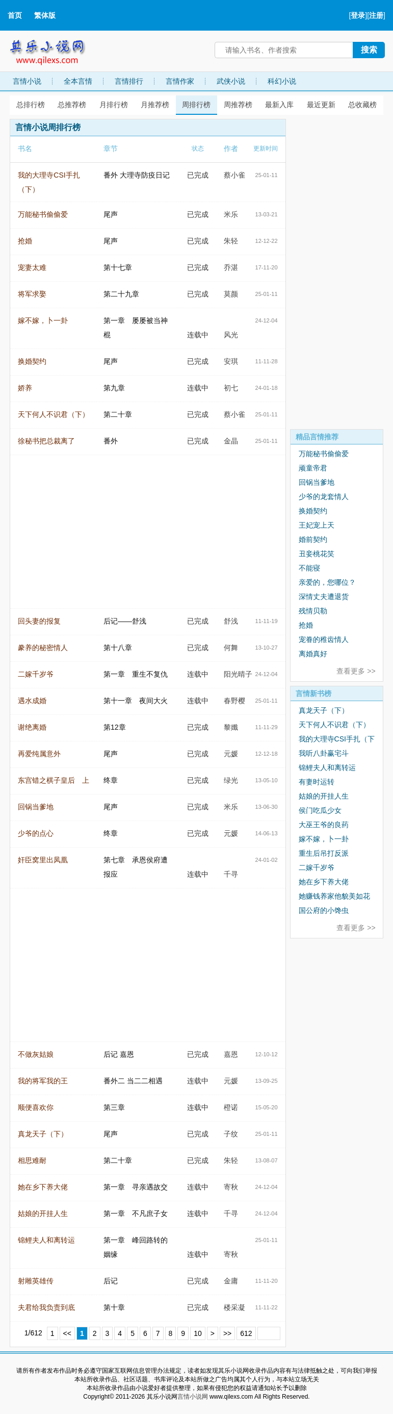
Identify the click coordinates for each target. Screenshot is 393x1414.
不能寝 (309, 568)
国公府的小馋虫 (324, 910)
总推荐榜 (72, 105)
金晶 (231, 441)
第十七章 (117, 267)
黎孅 (231, 727)
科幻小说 (282, 81)
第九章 (114, 388)
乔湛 (231, 267)
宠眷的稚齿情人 (324, 639)
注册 (376, 15)
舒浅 (231, 621)
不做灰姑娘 (36, 1054)
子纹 (231, 1134)
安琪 (231, 361)
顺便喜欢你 (36, 1107)
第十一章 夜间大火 (135, 701)
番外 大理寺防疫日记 (136, 175)
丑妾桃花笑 (316, 554)
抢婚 (25, 241)
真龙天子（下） (43, 1134)
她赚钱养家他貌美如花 (334, 896)
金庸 (231, 1281)
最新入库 (279, 105)
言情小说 (27, 81)
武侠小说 (231, 81)
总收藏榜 (362, 105)
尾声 (110, 214)
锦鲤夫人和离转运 (46, 1240)
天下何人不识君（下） (53, 414)
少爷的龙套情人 (324, 496)
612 (246, 1333)
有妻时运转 (316, 782)
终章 (110, 780)
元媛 (231, 754)
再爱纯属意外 (39, 754)
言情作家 (180, 81)
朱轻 (231, 241)
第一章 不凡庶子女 (135, 1213)
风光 (231, 335)
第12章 (114, 727)
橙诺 (231, 1107)
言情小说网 (192, 1396)
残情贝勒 (313, 611)
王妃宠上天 (316, 525)
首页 (15, 15)
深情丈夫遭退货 (324, 596)
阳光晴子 (238, 674)
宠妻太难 (32, 267)
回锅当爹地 (36, 807)
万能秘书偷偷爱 (43, 214)
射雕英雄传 (36, 1281)
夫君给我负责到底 (46, 1307)
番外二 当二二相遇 (133, 1081)
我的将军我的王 (43, 1081)
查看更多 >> (355, 671)
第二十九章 (121, 294)
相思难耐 (32, 1160)
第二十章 (117, 414)
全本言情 (78, 81)
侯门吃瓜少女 (320, 810)
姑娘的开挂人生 (43, 1213)
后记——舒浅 (124, 621)
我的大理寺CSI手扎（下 (337, 739)
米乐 (231, 214)
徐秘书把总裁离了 (46, 441)
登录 (358, 15)
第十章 (114, 1307)
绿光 (231, 780)
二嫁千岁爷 (36, 674)
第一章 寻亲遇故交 (135, 1187)
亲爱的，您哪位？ (327, 582)
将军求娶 (32, 294)
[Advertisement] (336, 272)
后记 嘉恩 (118, 1054)
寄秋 (231, 1187)
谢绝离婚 (32, 727)
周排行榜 (196, 105)
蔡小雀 (234, 175)
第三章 (114, 1107)
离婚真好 (313, 654)
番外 (110, 441)
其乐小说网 (54, 50)
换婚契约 (32, 361)
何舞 (231, 647)
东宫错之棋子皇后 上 (53, 780)
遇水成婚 (32, 701)
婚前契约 (313, 539)
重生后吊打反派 (324, 853)
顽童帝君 (313, 468)
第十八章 (117, 647)
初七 (231, 388)
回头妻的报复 (39, 621)
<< (67, 1333)
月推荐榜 (155, 105)
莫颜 (231, 294)
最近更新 (321, 105)
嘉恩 (231, 1054)
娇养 (25, 388)
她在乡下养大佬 (43, 1187)
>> (227, 1333)
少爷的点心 (36, 833)
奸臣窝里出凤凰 (43, 860)
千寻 (231, 874)
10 (198, 1333)
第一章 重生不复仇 (135, 674)
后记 (110, 1281)
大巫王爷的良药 (324, 825)
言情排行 (129, 81)
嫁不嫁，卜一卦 (43, 320)
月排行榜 (113, 105)
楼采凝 (234, 1307)
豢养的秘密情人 (43, 647)
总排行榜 (30, 105)
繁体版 (45, 15)
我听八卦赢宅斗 (324, 753)
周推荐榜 (238, 105)
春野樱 (234, 701)
